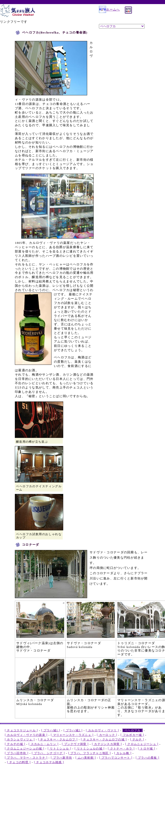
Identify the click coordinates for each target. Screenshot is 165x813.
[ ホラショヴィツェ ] (20, 739)
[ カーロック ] (107, 735)
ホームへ (109, 9)
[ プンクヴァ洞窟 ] (75, 744)
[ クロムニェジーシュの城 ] (24, 748)
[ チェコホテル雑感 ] (49, 762)
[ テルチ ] (137, 739)
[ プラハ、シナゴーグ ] (48, 753)
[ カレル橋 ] (122, 753)
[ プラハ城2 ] (72, 730)
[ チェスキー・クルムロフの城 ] (104, 739)
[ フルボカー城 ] (132, 735)
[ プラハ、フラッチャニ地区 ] (89, 753)
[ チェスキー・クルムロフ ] (58, 739)
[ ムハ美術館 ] (85, 757)
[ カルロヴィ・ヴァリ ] (102, 730)
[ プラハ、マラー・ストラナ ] (26, 757)
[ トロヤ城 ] (146, 748)
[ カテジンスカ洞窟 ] (107, 744)
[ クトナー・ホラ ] (121, 748)
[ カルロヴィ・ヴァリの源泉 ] (26, 735)
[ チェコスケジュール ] (21, 730)
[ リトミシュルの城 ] (89, 748)
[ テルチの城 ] (15, 744)
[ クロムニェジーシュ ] (142, 744)
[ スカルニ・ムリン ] (43, 744)
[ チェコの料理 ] (19, 762)
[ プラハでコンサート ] (115, 757)
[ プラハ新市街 (61, 757)
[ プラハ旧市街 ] (16, 753)
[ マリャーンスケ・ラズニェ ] (72, 735)
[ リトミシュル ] (59, 748)
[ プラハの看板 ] (147, 757)
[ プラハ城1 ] (50, 730)
